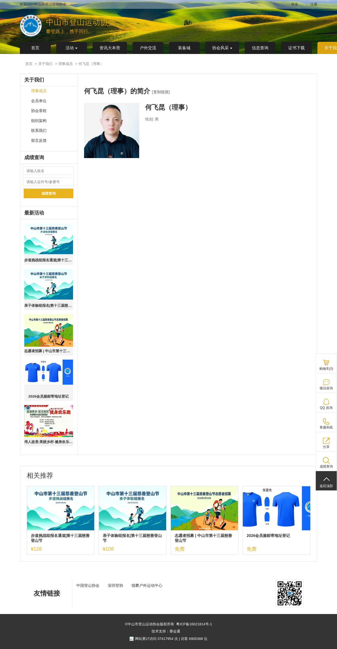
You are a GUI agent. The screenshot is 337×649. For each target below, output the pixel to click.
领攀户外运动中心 (146, 585)
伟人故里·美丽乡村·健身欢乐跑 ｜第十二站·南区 (48, 442)
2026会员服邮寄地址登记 (48, 396)
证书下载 (296, 48)
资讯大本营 (109, 48)
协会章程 (39, 111)
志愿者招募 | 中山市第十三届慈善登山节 (48, 351)
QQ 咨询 (326, 408)
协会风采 (222, 48)
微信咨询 (326, 388)
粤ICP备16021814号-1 (194, 624)
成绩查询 (48, 193)
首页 (35, 48)
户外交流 (148, 48)
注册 (313, 4)
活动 (71, 48)
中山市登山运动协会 (80, 22)
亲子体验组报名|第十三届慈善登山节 (48, 305)
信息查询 (260, 48)
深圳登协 (115, 585)
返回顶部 (326, 486)
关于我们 (45, 64)
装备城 (184, 48)
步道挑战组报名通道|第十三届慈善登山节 (48, 260)
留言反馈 (39, 141)
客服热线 (326, 427)
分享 (326, 447)
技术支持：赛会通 (166, 631)
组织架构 (39, 121)
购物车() (326, 369)
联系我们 (39, 131)
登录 (294, 4)
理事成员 (65, 64)
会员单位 (39, 101)
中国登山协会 (87, 585)
